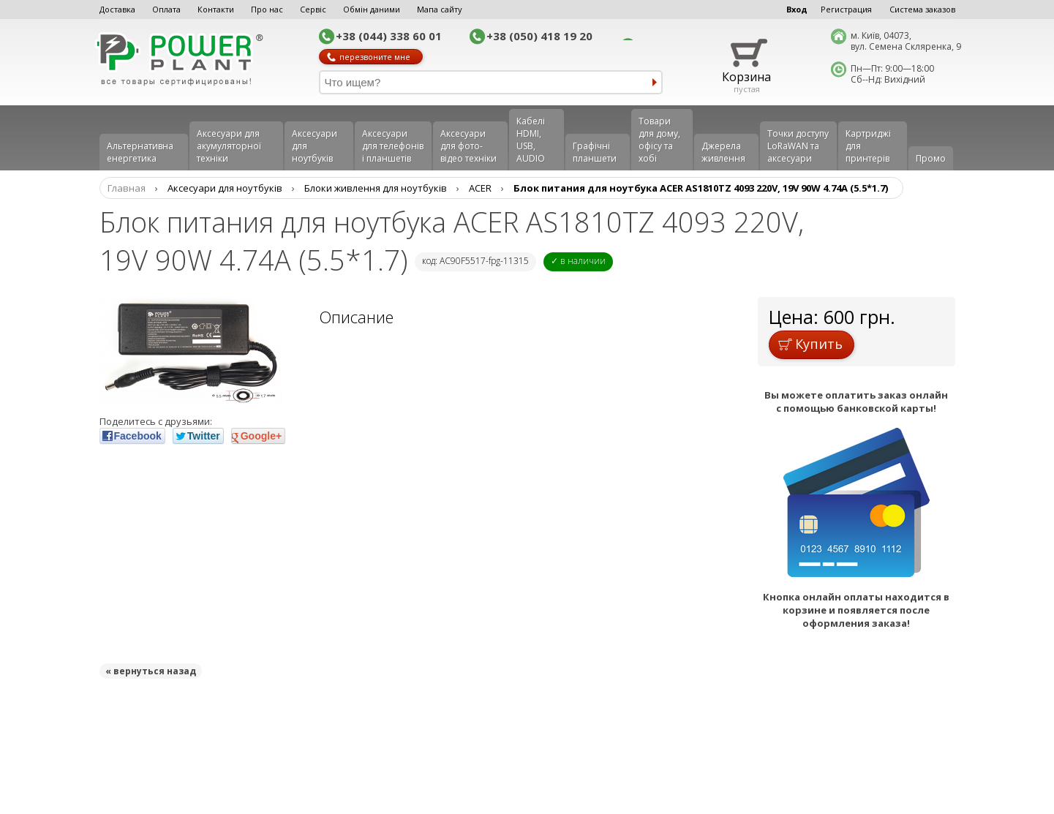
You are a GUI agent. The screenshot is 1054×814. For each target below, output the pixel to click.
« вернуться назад (150, 671)
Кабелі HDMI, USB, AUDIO (530, 140)
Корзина (746, 77)
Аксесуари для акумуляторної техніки (229, 146)
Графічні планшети (595, 152)
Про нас (267, 9)
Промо (931, 158)
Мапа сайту (439, 9)
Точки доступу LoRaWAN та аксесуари (798, 146)
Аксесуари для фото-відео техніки (468, 146)
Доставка (117, 9)
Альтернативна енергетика (140, 152)
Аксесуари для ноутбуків (314, 146)
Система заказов (922, 9)
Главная (127, 188)
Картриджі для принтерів (868, 146)
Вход (797, 9)
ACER (480, 188)
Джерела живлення (723, 152)
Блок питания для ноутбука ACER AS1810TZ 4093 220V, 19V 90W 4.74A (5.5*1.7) (700, 188)
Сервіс (313, 9)
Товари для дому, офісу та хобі (659, 140)
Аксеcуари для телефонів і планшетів (393, 146)
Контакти (215, 9)
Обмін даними (371, 9)
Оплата (166, 9)
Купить (810, 344)
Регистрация (846, 9)
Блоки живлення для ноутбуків (375, 188)
